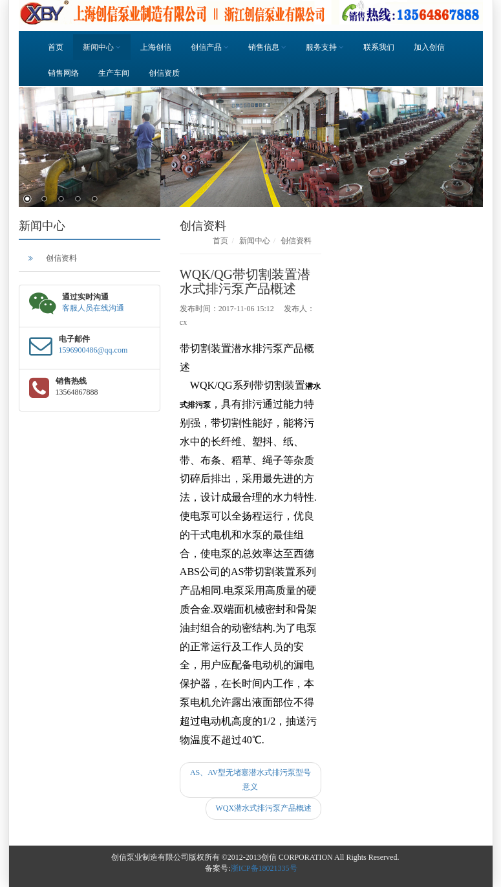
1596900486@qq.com (93, 350)
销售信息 (267, 47)
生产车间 (113, 73)
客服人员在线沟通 (93, 307)
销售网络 (63, 73)
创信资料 (61, 258)
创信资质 (164, 73)
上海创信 (155, 47)
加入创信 (429, 47)
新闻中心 (102, 47)
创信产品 (210, 47)
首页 (55, 47)
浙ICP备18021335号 (264, 868)
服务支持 (325, 47)
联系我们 (378, 47)
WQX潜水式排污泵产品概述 (263, 808)
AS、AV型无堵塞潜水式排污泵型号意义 (250, 779)
